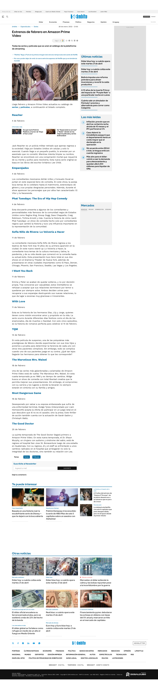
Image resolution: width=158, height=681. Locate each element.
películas (25, 107)
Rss (132, 654)
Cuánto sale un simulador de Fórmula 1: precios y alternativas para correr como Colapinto (95, 104)
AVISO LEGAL (71, 658)
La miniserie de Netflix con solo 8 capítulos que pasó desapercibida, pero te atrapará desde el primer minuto (103, 511)
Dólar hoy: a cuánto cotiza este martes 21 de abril (95, 70)
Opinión (104, 22)
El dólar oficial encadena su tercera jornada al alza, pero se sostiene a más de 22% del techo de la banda (27, 616)
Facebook (18, 643)
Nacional (16, 654)
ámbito (14, 26)
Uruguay (116, 22)
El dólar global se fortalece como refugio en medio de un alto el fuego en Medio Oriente (27, 631)
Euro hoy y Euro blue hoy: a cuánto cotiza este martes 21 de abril (61, 628)
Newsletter (153, 22)
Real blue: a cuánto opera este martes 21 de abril (60, 613)
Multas (105, 658)
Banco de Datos (87, 651)
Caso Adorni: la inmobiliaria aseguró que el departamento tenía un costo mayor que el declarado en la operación (98, 138)
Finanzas (66, 22)
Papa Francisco (68, 11)
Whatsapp (39, 643)
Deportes (39, 654)
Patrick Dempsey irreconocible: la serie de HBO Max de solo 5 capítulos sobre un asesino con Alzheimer (61, 515)
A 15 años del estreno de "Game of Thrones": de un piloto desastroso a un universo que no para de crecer (103, 497)
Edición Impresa (55, 654)
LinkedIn (28, 643)
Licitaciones (117, 658)
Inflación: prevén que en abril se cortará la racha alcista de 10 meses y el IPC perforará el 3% (98, 125)
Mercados (102, 651)
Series (36, 26)
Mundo (28, 654)
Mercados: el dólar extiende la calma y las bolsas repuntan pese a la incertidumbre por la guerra (95, 583)
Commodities (99, 209)
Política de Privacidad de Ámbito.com (45, 658)
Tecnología (121, 654)
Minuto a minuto (87, 577)
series (15, 107)
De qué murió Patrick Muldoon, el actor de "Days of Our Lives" (33, 132)
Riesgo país (38, 11)
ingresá (153, 16)
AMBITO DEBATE (98, 665)
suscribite (147, 16)
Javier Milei (103, 11)
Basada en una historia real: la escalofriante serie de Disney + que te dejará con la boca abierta (27, 514)
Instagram (23, 643)
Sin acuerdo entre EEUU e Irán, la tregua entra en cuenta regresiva (98, 150)
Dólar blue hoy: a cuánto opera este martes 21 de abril (95, 62)
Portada (16, 651)
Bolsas (91, 209)
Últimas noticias (31, 651)
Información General (76, 654)
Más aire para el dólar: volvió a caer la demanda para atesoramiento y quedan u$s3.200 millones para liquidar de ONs (98, 162)
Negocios (91, 22)
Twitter (13, 643)
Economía (53, 22)
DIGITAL (57, 665)
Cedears (108, 209)
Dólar (41, 22)
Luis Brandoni (92, 11)
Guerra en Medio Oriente (53, 11)
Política (78, 22)
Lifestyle (139, 651)
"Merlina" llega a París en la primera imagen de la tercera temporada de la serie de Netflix (46, 55)
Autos (92, 654)
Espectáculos (25, 26)
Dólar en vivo (18, 11)
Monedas (84, 209)
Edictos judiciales (89, 658)
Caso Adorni (80, 11)
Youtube (34, 643)
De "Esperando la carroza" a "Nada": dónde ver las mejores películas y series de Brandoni (67, 133)
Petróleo (28, 11)
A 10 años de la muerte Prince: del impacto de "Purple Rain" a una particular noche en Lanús (95, 92)
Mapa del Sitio (18, 658)
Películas (36, 457)
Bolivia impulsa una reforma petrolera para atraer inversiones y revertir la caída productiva (95, 81)
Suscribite (67, 468)
